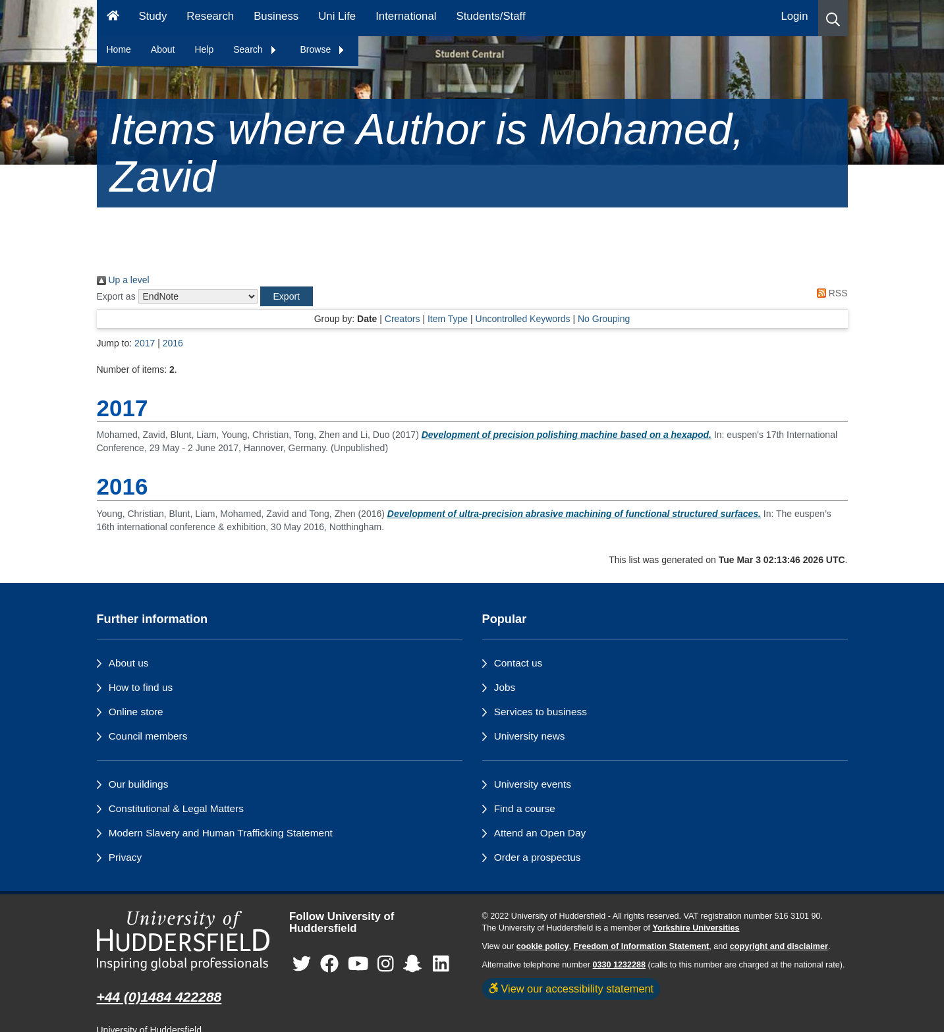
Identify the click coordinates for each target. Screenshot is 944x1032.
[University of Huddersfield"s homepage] (183, 941)
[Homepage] (113, 18)
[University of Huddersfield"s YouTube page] (358, 964)
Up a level (123, 280)
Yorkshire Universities (695, 928)
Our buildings (139, 784)
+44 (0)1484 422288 (159, 996)
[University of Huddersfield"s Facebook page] (329, 964)
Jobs (505, 687)
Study (152, 16)
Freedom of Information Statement (641, 946)
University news (529, 736)
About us (129, 662)
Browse (323, 49)
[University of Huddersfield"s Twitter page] (301, 964)
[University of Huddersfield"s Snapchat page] (415, 964)
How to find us (141, 687)
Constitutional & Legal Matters (176, 808)
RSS (830, 293)
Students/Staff (491, 16)
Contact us (518, 662)
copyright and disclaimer (779, 946)
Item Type (448, 318)
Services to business (540, 711)
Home (119, 49)
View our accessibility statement (571, 988)
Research (210, 16)
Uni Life (337, 16)
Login (794, 16)
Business (276, 16)
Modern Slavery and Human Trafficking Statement (221, 832)
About (163, 49)
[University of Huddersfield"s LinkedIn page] (441, 964)
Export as (116, 296)
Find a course (524, 808)
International (405, 16)
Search (255, 49)
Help (203, 49)
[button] (833, 18)
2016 (173, 343)
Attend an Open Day (540, 832)
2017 (144, 343)
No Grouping (604, 318)
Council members (148, 736)
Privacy (125, 857)
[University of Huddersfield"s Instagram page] (385, 964)
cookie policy (542, 946)
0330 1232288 (619, 964)
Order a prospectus (537, 857)
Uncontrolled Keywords (523, 318)
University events (532, 784)
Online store (136, 711)
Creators (402, 318)
